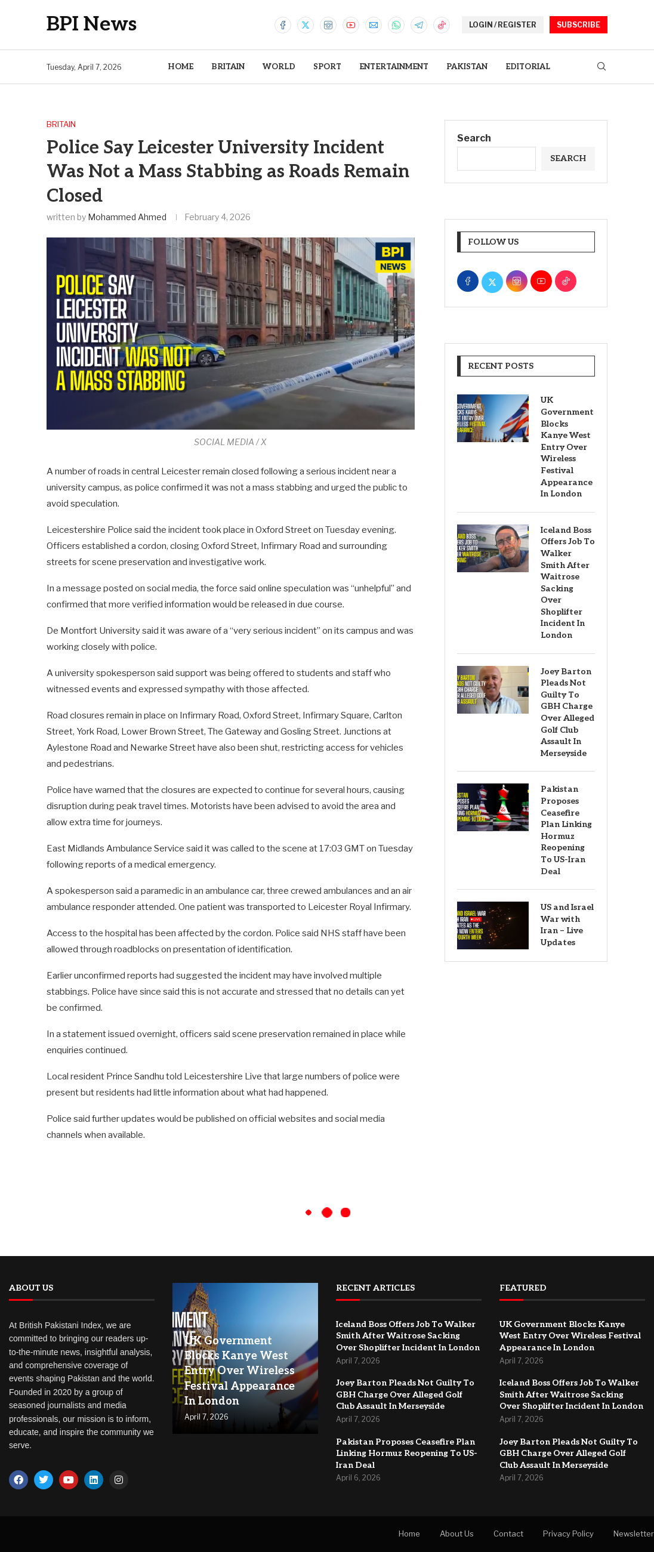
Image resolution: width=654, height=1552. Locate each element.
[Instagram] (328, 25)
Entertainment (393, 67)
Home (180, 67)
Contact (508, 1533)
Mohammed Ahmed (127, 217)
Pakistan (467, 67)
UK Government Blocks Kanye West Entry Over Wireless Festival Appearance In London (567, 447)
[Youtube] (351, 25)
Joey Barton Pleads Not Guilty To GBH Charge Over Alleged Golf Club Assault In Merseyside (567, 712)
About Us (457, 1533)
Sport (327, 67)
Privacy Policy (568, 1533)
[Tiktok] (441, 25)
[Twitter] (305, 25)
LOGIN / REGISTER (502, 24)
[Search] (601, 67)
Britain (228, 67)
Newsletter (633, 1533)
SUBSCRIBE (578, 24)
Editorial (527, 67)
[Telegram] (419, 25)
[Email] (373, 25)
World (279, 67)
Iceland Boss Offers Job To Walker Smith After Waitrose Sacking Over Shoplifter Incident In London (568, 582)
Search (474, 138)
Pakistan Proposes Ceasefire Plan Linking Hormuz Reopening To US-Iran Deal (566, 830)
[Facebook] (282, 25)
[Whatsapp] (396, 25)
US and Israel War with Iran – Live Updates (567, 925)
